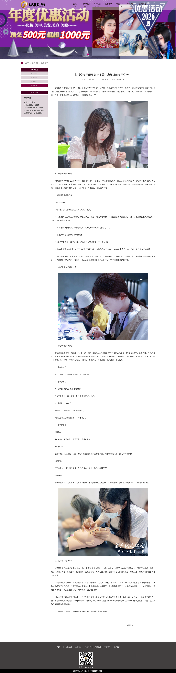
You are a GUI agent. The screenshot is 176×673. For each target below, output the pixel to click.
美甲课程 (34, 73)
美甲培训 (35, 63)
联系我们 (117, 647)
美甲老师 (34, 77)
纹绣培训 (98, 647)
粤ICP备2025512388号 (95, 671)
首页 (27, 63)
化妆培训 (68, 647)
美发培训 (88, 647)
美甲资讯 (44, 63)
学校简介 (107, 647)
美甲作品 (34, 81)
